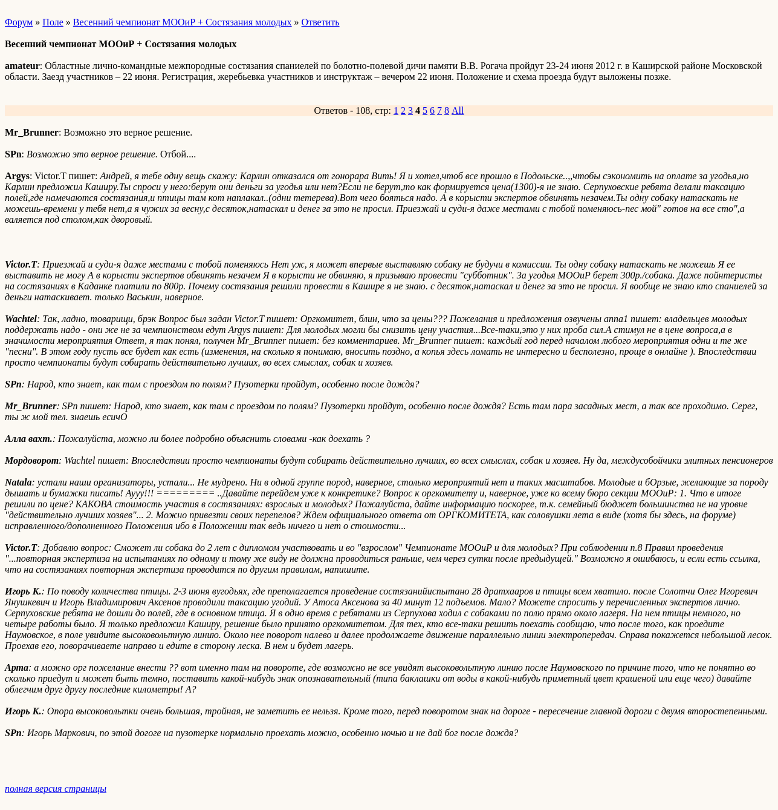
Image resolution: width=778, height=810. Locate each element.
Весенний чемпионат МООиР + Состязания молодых (182, 22)
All (458, 110)
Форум (19, 22)
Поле (52, 22)
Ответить (321, 22)
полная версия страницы (55, 788)
